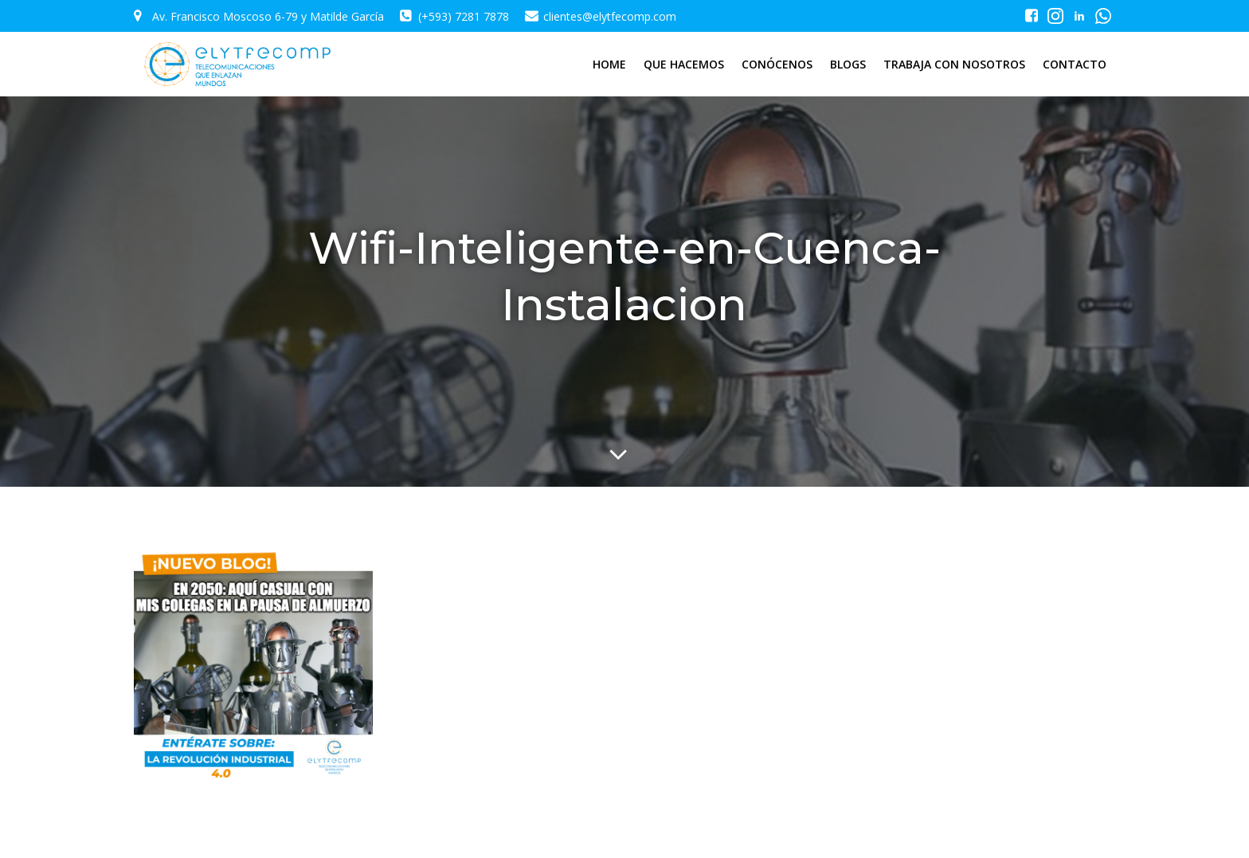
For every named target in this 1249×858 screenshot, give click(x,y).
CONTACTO (1074, 64)
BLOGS (848, 64)
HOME (609, 64)
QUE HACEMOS (684, 64)
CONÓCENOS (777, 64)
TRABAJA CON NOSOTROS (954, 64)
